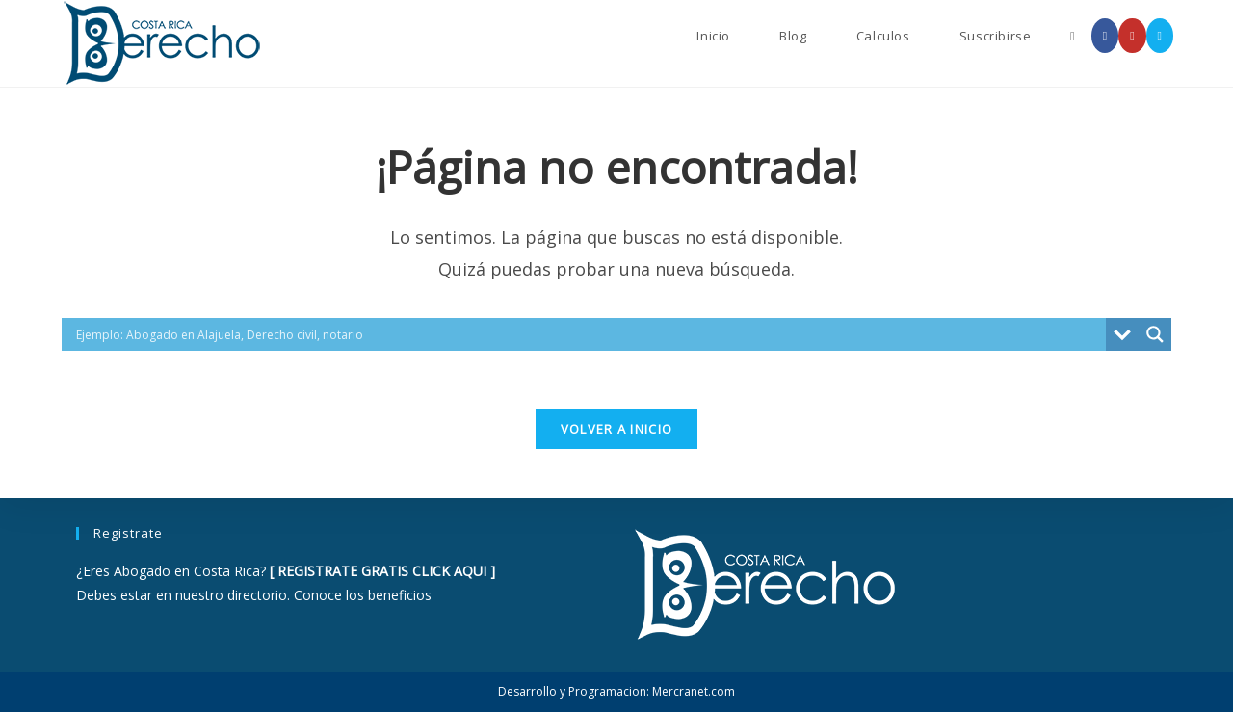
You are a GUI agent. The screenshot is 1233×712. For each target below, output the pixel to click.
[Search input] (588, 334)
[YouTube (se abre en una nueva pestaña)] (1131, 35)
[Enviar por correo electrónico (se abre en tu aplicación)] (1159, 35)
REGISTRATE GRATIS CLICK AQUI (381, 571)
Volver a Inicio (617, 428)
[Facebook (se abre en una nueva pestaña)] (1104, 35)
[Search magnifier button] (1155, 334)
